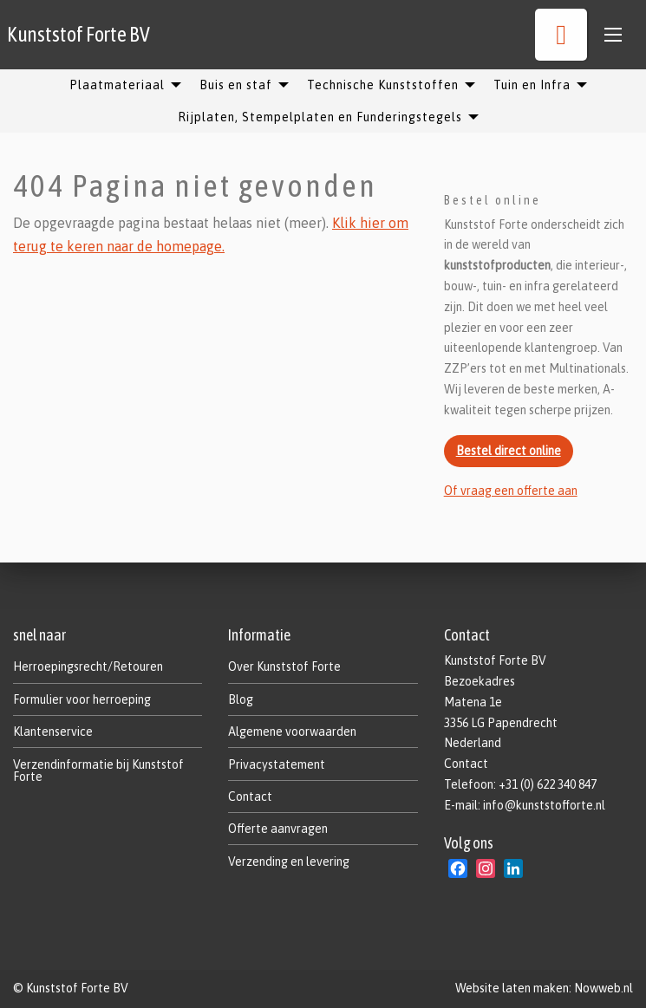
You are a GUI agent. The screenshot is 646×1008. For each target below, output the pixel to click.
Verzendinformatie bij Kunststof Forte (98, 771)
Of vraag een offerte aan (510, 490)
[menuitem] (120, 85)
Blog (240, 699)
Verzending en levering (288, 861)
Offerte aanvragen (278, 829)
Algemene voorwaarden (292, 731)
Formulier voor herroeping (82, 699)
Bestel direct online (508, 451)
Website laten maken (512, 988)
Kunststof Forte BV (78, 34)
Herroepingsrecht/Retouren (88, 666)
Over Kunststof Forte (284, 666)
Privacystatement (276, 764)
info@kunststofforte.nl (544, 805)
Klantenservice (53, 731)
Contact (250, 796)
